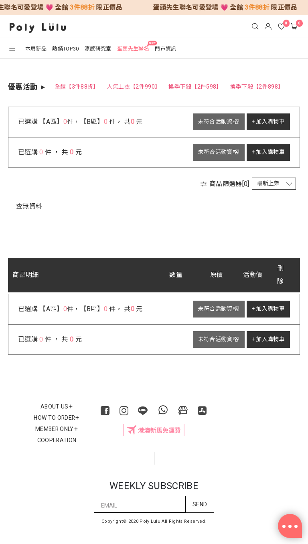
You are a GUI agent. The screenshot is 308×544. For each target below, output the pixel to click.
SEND (199, 504)
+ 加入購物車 (268, 121)
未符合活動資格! (219, 121)
